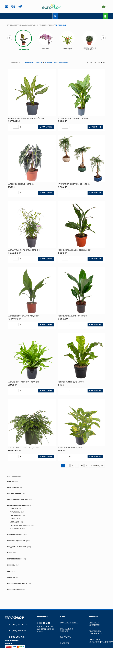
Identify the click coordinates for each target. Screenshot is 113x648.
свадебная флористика (18, 499)
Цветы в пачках (14, 493)
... (77, 465)
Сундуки (11, 577)
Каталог (29, 25)
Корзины (11, 565)
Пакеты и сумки (14, 589)
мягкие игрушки (14, 559)
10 (82, 465)
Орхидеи (14, 519)
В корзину (46, 126)
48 (99, 62)
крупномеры (15, 529)
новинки (14, 509)
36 (95, 62)
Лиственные (15, 515)
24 (91, 62)
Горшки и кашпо (14, 535)
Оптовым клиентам (94, 624)
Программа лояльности (95, 632)
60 (104, 62)
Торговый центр (69, 623)
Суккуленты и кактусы (20, 525)
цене (39, 62)
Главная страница (15, 25)
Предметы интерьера (16, 547)
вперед (97, 465)
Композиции (13, 487)
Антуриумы (15, 512)
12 (87, 62)
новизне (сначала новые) (56, 62)
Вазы (9, 553)
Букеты (10, 481)
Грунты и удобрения (16, 541)
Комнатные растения (44, 25)
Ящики (10, 571)
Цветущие (14, 522)
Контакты (65, 637)
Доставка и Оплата (66, 630)
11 (86, 465)
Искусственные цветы (17, 583)
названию (29, 62)
